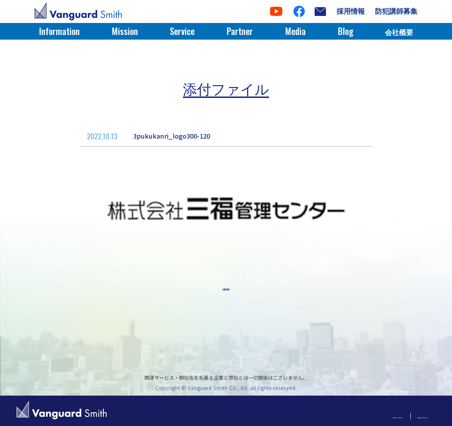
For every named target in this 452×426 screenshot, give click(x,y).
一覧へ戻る (226, 289)
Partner (239, 30)
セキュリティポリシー (402, 416)
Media (295, 30)
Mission (125, 30)
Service (182, 30)
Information (59, 30)
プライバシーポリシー (334, 416)
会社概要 (399, 32)
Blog (345, 30)
